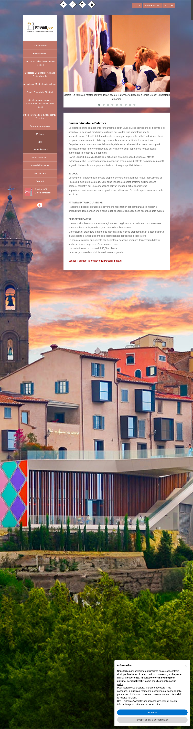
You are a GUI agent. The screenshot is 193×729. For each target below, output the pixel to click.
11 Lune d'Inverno (39, 149)
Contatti (40, 181)
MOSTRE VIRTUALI (152, 6)
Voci (40, 142)
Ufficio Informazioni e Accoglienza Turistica (39, 117)
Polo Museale (40, 53)
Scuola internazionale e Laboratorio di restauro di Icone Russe (40, 103)
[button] (186, 665)
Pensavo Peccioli (39, 157)
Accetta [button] (152, 712)
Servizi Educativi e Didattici (40, 92)
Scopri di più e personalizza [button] (152, 719)
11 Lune (40, 134)
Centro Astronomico (40, 126)
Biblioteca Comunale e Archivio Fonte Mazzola (40, 74)
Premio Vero (40, 173)
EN (172, 6)
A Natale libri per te (39, 165)
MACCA (137, 6)
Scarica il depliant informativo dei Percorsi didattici (95, 260)
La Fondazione (40, 45)
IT (166, 6)
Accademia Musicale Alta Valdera (39, 84)
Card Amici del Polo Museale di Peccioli (40, 63)
